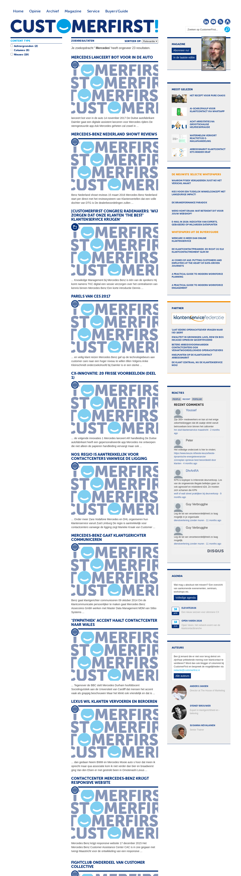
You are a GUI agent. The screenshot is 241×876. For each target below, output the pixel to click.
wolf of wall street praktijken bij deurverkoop (196, 493)
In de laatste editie (184, 57)
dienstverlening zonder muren (189, 520)
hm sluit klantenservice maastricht (191, 430)
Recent (186, 399)
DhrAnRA (192, 470)
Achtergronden (24, 46)
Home (18, 11)
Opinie (35, 11)
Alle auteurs (182, 675)
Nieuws (18, 54)
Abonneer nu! (181, 50)
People (176, 399)
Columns (19, 50)
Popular (197, 399)
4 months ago (190, 463)
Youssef (191, 410)
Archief (52, 11)
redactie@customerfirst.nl (187, 670)
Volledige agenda (185, 597)
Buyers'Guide (116, 11)
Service (93, 11)
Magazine (73, 11)
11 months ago (213, 520)
